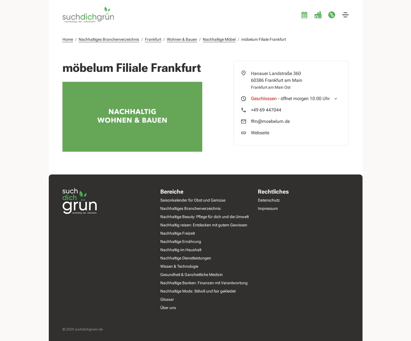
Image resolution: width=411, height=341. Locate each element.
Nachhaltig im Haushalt (180, 249)
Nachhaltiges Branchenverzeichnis (190, 208)
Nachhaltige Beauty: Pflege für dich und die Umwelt (204, 216)
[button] (345, 15)
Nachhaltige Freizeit (177, 233)
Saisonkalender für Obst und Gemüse (192, 200)
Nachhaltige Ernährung (180, 241)
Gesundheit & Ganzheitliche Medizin (191, 274)
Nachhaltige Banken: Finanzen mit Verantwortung (203, 283)
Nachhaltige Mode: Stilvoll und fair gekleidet (197, 291)
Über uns (168, 307)
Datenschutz (269, 200)
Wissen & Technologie (179, 266)
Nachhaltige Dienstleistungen (185, 258)
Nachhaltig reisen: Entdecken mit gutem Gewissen (203, 225)
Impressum (268, 208)
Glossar (167, 299)
